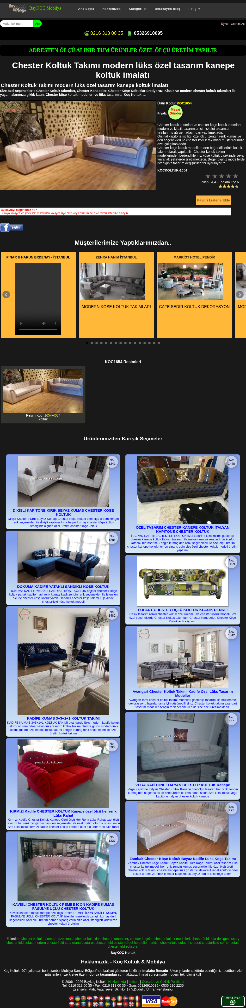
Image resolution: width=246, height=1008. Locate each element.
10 (130, 343)
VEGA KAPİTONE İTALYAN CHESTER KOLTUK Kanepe (182, 785)
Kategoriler (138, 9)
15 (154, 343)
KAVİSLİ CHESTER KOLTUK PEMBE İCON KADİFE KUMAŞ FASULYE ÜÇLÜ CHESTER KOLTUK (63, 906)
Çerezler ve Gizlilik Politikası (163, 982)
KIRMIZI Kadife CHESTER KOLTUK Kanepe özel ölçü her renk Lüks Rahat (63, 813)
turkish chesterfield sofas (167, 943)
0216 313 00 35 (103, 33)
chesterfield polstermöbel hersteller (122, 943)
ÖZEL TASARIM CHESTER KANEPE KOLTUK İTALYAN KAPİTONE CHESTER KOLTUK (183, 529)
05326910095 (145, 33)
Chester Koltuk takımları (38, 939)
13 (144, 343)
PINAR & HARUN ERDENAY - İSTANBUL (38, 257)
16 (159, 343)
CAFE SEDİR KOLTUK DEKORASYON (194, 286)
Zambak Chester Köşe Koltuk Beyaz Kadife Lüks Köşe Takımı (182, 859)
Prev (6, 294)
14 (149, 343)
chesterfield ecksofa (122, 946)
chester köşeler (141, 939)
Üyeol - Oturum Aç (233, 24)
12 (140, 343)
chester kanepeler (114, 939)
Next (240, 294)
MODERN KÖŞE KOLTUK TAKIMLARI (115, 286)
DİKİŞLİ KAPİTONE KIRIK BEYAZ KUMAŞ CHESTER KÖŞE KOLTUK (63, 512)
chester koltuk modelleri (172, 939)
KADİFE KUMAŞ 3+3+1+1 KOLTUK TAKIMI (63, 718)
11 (135, 343)
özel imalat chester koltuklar (79, 939)
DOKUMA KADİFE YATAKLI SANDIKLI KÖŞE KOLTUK (63, 586)
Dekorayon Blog (167, 9)
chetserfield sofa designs (210, 939)
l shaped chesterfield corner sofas (213, 943)
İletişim (194, 9)
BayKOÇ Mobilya (45, 8)
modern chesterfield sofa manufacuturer (64, 943)
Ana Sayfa (86, 9)
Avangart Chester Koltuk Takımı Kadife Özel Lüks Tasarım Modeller (183, 693)
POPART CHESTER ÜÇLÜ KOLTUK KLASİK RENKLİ (183, 610)
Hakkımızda (111, 9)
